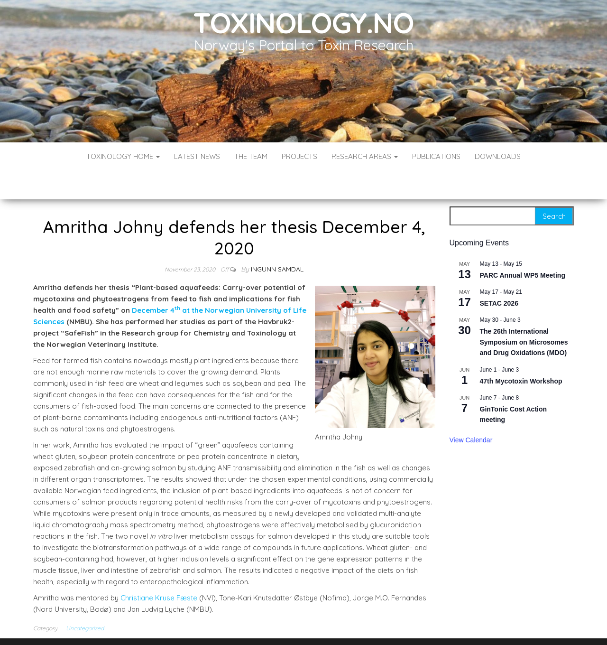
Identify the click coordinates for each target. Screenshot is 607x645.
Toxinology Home (123, 156)
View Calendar (471, 411)
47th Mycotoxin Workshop (521, 352)
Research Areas (364, 156)
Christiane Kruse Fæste (158, 569)
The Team (250, 156)
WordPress (305, 624)
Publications (436, 156)
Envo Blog (372, 624)
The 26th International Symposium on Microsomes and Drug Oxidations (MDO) (524, 313)
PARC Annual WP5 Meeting (522, 247)
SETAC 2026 (499, 275)
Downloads (498, 156)
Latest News (197, 156)
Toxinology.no (303, 22)
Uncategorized (85, 599)
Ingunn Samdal (277, 240)
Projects (299, 156)
